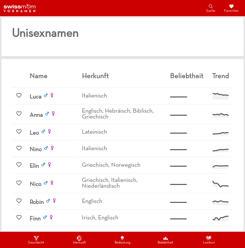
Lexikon (209, 239)
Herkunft (79, 239)
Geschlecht (36, 239)
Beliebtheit (165, 239)
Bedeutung (122, 239)
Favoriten (231, 7)
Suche (210, 7)
